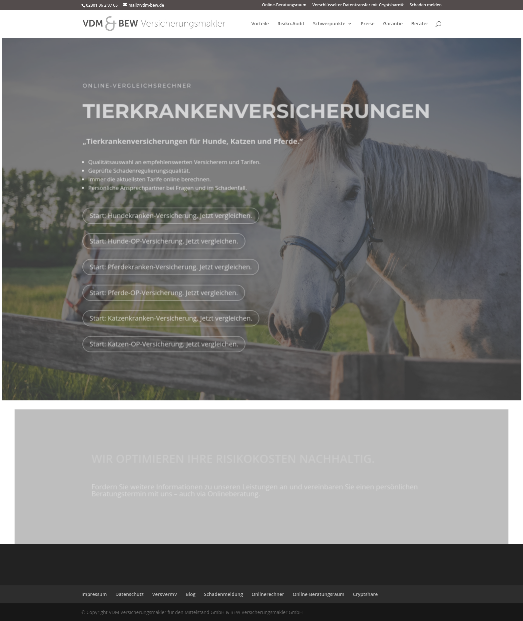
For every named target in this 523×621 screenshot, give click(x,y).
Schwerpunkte (329, 24)
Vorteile (260, 24)
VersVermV (164, 594)
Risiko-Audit (291, 24)
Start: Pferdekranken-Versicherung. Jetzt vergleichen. (172, 261)
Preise (368, 24)
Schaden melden (426, 5)
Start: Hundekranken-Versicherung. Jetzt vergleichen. (172, 210)
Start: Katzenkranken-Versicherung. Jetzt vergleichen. (172, 312)
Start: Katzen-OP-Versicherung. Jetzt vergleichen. (165, 337)
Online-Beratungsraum (284, 5)
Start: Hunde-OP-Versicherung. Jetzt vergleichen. (165, 235)
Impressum (94, 594)
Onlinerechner (267, 594)
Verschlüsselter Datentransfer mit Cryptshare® (357, 5)
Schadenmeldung (223, 594)
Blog (190, 594)
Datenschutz (129, 594)
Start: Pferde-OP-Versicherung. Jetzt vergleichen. (165, 286)
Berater (419, 24)
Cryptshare (365, 594)
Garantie (393, 24)
